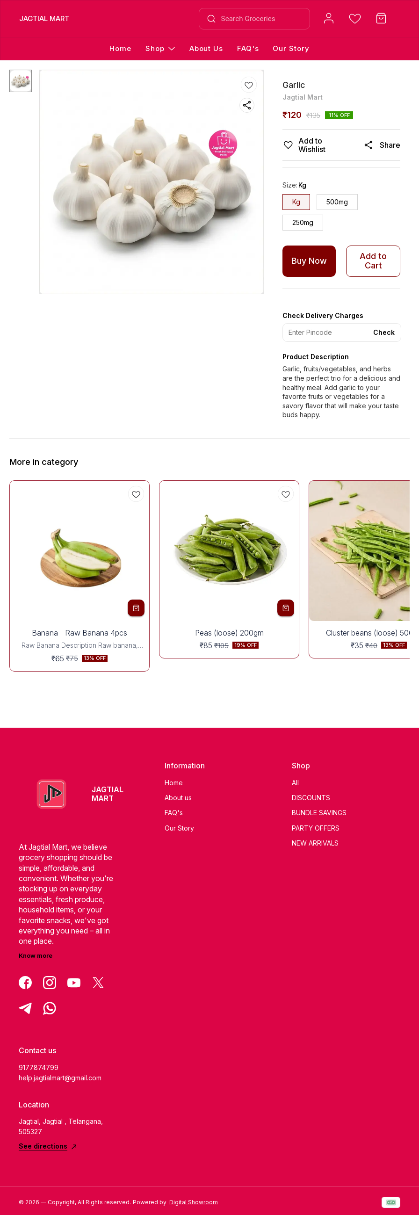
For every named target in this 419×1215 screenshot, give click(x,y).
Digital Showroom (193, 1202)
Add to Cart (373, 261)
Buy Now (309, 261)
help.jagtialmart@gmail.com (60, 1078)
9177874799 (38, 1067)
